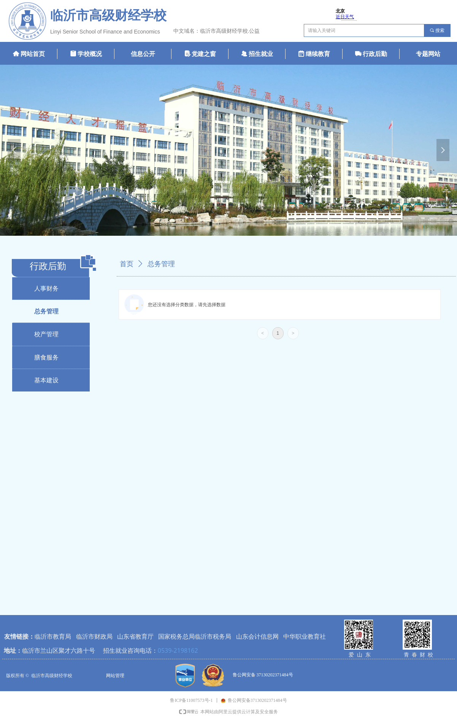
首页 (126, 264)
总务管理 (161, 264)
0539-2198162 (178, 650)
